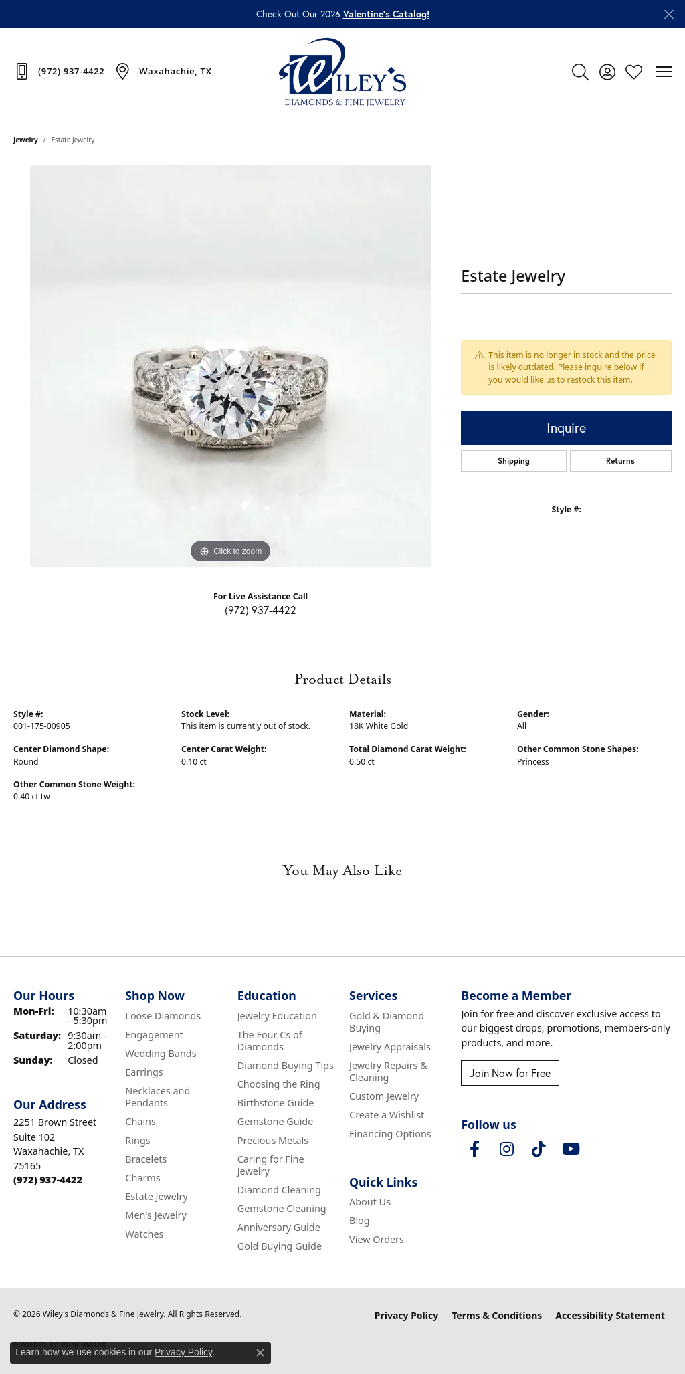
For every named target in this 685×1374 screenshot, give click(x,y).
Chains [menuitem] (140, 1121)
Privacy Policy (406, 1315)
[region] (230, 366)
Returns (620, 461)
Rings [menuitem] (137, 1140)
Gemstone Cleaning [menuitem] (281, 1208)
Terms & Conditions (497, 1315)
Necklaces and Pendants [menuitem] (157, 1096)
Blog (359, 1220)
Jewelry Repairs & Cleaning (388, 1071)
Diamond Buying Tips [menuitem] (285, 1065)
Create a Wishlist (386, 1114)
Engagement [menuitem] (154, 1034)
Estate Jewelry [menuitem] (156, 1196)
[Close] (668, 14)
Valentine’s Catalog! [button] (386, 14)
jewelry (25, 139)
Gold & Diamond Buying (386, 1021)
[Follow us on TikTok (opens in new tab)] (538, 1149)
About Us (370, 1201)
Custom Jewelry (384, 1096)
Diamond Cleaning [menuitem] (279, 1189)
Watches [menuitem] (144, 1234)
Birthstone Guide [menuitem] (275, 1102)
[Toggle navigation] (663, 71)
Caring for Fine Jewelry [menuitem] (270, 1165)
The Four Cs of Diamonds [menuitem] (269, 1040)
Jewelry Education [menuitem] (277, 1015)
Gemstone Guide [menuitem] (275, 1121)
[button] (580, 71)
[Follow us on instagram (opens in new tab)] (506, 1149)
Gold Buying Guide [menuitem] (279, 1246)
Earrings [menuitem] (144, 1072)
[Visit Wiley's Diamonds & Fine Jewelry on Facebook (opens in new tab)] (474, 1149)
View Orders (376, 1239)
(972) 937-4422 (260, 610)
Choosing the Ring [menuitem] (278, 1084)
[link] (58, 71)
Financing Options (390, 1133)
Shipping (514, 461)
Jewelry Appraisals (390, 1046)
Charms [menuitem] (142, 1177)
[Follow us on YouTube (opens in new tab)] (570, 1149)
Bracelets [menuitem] (146, 1159)
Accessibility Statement (610, 1315)
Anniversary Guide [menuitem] (278, 1227)
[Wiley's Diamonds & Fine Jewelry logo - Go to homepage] (342, 71)
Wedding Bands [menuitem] (160, 1053)
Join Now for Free (510, 1073)
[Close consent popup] (260, 1353)
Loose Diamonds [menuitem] (163, 1015)
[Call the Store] (47, 1179)
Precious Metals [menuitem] (272, 1140)
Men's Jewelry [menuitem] (156, 1215)
